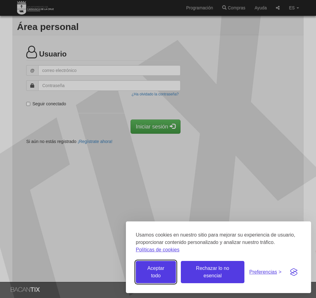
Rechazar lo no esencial (212, 272)
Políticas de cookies (157, 249)
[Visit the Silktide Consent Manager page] (293, 272)
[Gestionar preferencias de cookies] (265, 272)
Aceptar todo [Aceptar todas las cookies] (155, 272)
